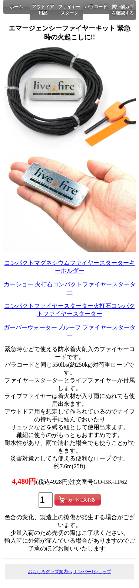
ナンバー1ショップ (92, 571)
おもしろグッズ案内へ (50, 571)
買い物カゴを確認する (123, 10)
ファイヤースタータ (69, 10)
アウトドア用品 (43, 10)
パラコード (96, 6)
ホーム (16, 6)
